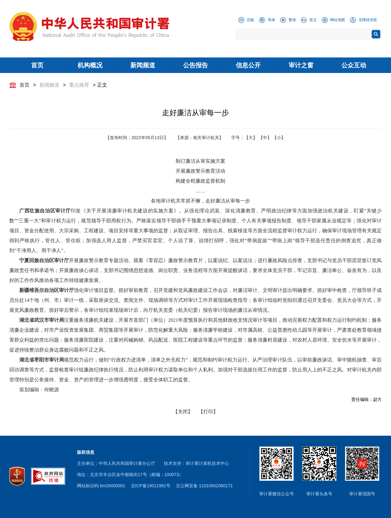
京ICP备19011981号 (151, 485)
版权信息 (85, 452)
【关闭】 (183, 411)
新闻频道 (49, 85)
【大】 (250, 137)
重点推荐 (79, 85)
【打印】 (208, 411)
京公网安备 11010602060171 (204, 485)
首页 (24, 85)
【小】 (278, 137)
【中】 (265, 137)
